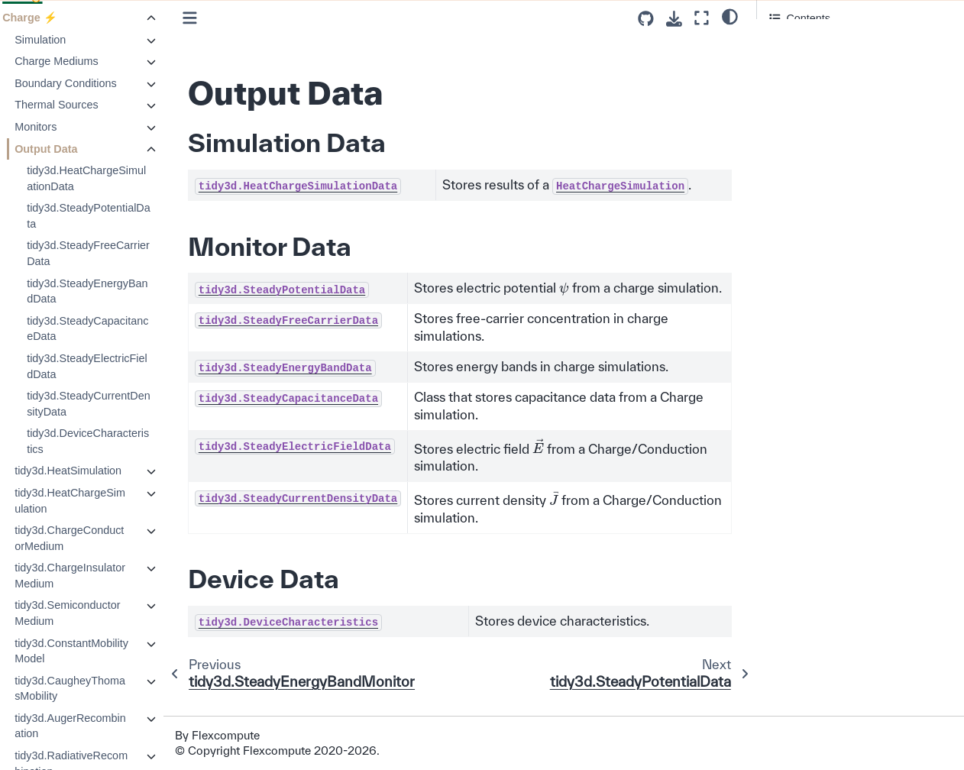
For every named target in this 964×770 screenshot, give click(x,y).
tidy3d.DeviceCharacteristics (118, 441)
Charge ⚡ (59, 17)
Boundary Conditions (95, 83)
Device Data (799, 83)
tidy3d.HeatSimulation (97, 470)
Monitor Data (802, 65)
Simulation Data (808, 46)
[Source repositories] (646, 18)
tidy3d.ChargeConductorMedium (99, 538)
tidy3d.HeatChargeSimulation (99, 501)
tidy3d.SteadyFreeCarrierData (118, 253)
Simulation (69, 40)
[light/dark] (730, 16)
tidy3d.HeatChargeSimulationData (116, 178)
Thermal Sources (86, 105)
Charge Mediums (86, 61)
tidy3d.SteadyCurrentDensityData (118, 404)
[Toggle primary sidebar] (219, 18)
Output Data (75, 149)
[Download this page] (674, 18)
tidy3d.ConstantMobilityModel (101, 651)
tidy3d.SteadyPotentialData (118, 216)
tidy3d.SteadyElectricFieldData (117, 366)
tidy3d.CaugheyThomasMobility (99, 689)
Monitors (65, 127)
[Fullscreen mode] (701, 18)
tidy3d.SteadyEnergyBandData (117, 291)
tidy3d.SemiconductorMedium (97, 613)
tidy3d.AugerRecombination (100, 726)
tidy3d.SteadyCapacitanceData (117, 329)
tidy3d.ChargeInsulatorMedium (99, 575)
